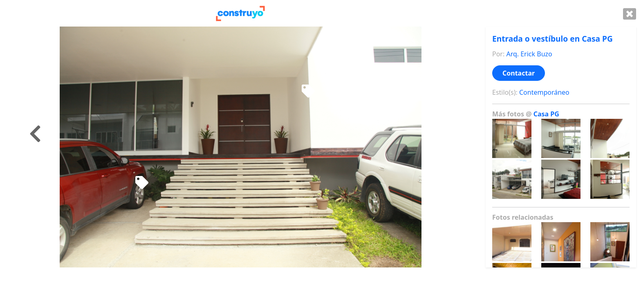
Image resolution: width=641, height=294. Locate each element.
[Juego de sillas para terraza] (141, 183)
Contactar (518, 73)
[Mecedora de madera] (308, 91)
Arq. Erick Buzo (529, 53)
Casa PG (546, 113)
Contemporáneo (544, 92)
